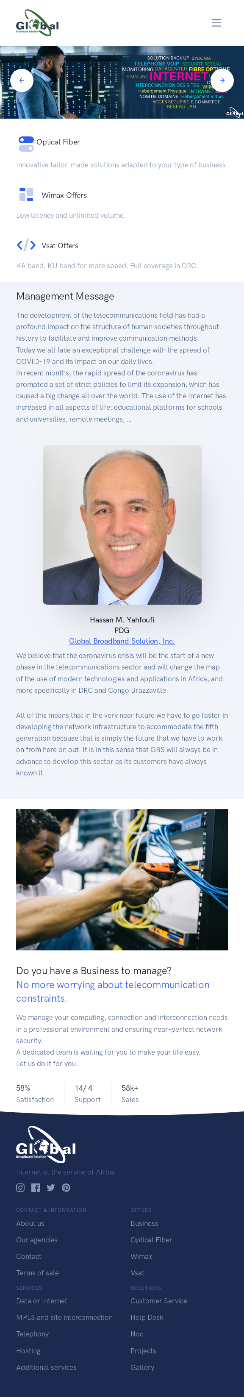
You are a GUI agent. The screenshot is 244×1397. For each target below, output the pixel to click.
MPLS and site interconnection (64, 1317)
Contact (29, 1256)
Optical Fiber (151, 1240)
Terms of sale (37, 1273)
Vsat (137, 1273)
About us (30, 1223)
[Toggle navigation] (216, 23)
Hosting (28, 1351)
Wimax (141, 1256)
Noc (136, 1334)
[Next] (222, 80)
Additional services (46, 1367)
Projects (143, 1351)
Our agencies (37, 1240)
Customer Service (158, 1301)
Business (144, 1223)
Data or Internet (41, 1301)
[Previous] (21, 80)
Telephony (32, 1334)
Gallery (142, 1367)
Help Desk (147, 1317)
